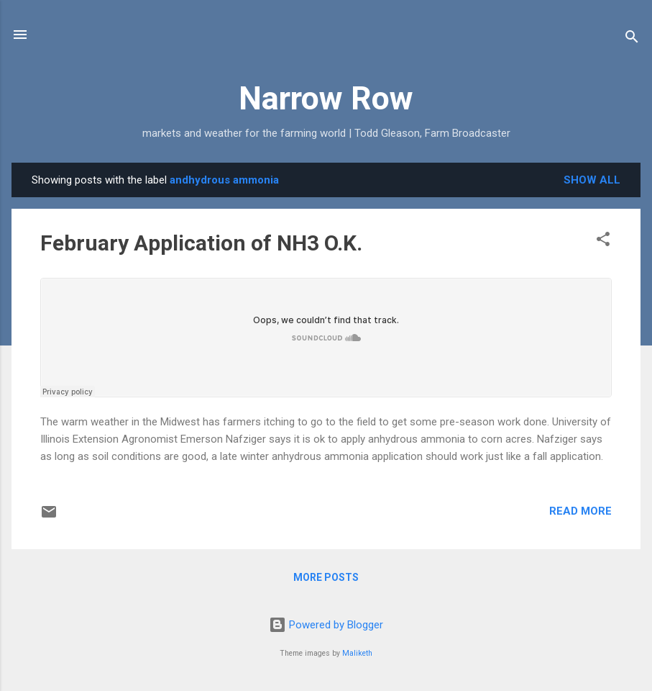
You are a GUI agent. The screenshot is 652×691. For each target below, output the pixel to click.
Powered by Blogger (326, 624)
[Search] (631, 39)
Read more (580, 511)
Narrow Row (326, 98)
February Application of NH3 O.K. (201, 243)
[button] (603, 241)
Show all (592, 179)
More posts (326, 577)
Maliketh (357, 653)
